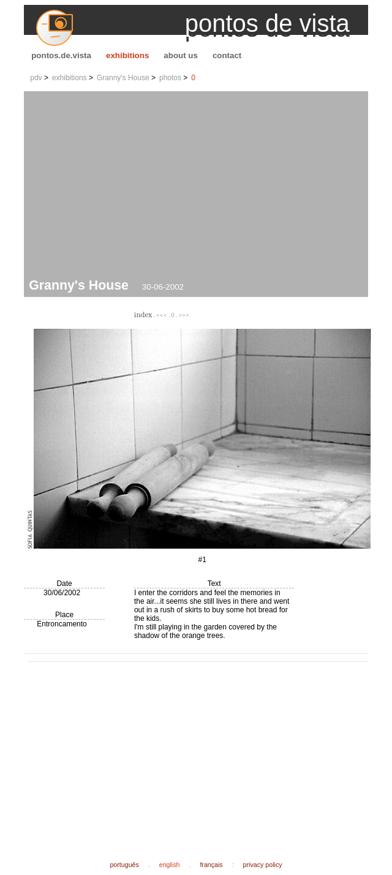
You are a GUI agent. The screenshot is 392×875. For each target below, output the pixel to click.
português (124, 864)
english (169, 864)
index (143, 314)
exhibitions (127, 55)
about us (181, 55)
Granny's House (123, 77)
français (211, 864)
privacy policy (262, 864)
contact (227, 55)
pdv (36, 77)
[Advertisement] (198, 186)
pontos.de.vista (61, 55)
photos (170, 77)
